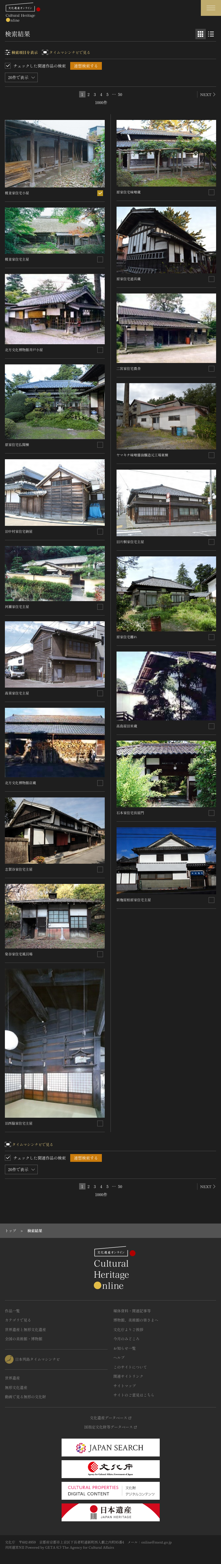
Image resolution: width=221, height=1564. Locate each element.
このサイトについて (130, 1367)
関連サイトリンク (128, 1376)
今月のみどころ (126, 1338)
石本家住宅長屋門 (130, 812)
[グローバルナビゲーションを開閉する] (211, 8)
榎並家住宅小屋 (17, 192)
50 (120, 94)
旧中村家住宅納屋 (19, 531)
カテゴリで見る (18, 1320)
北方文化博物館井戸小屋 (24, 349)
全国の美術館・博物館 (23, 1338)
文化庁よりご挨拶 (128, 1329)
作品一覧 (12, 1310)
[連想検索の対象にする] (100, 193)
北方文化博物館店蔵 (20, 782)
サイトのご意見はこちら (134, 1395)
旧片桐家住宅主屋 (130, 541)
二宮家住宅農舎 (129, 368)
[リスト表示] (211, 34)
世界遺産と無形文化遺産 (25, 1329)
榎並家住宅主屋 (17, 259)
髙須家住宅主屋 (17, 692)
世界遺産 (12, 1378)
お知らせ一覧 (124, 1348)
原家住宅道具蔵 (129, 278)
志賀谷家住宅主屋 (19, 869)
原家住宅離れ (127, 636)
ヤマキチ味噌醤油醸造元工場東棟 (142, 454)
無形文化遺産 (16, 1387)
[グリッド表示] (200, 34)
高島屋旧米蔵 (127, 725)
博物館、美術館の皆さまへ (135, 1320)
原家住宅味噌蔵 (129, 191)
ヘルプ (119, 1357)
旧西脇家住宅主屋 (19, 1123)
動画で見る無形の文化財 (25, 1396)
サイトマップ (124, 1385)
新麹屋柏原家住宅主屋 (134, 899)
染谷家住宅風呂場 (19, 953)
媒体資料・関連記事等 (132, 1310)
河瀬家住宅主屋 (17, 606)
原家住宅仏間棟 (17, 444)
